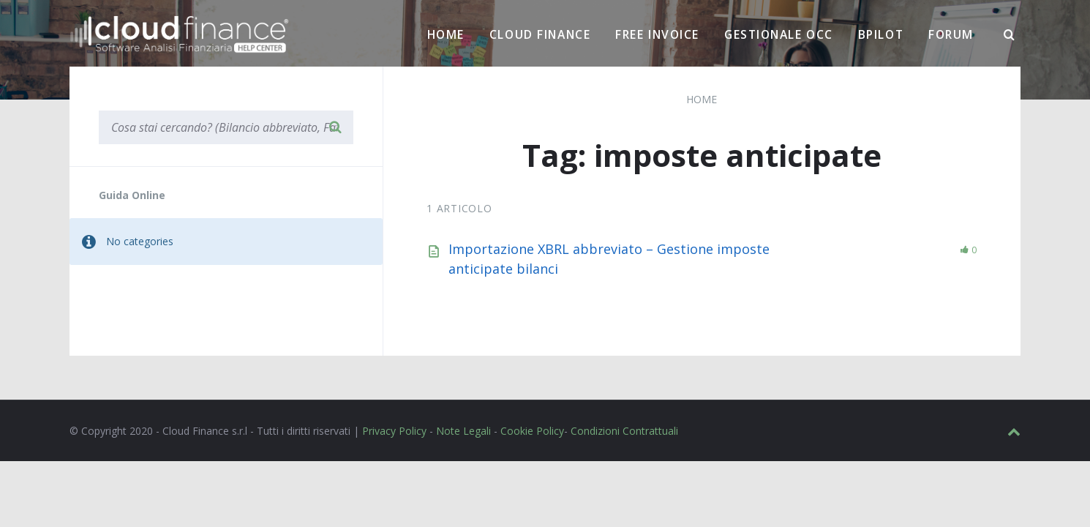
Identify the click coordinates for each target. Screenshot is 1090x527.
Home (446, 34)
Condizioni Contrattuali (624, 431)
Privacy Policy (394, 431)
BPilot (880, 34)
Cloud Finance (539, 34)
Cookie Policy (532, 431)
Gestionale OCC (778, 34)
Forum (951, 34)
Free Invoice (657, 34)
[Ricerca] (1010, 35)
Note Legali (463, 431)
